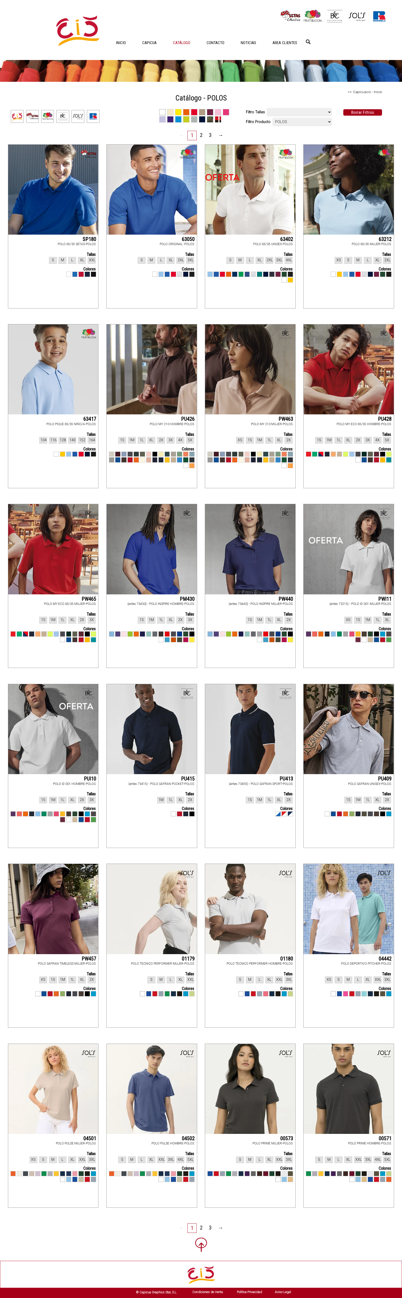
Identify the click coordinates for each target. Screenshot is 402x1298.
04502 (188, 1138)
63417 (89, 419)
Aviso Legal (283, 1292)
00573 (286, 1138)
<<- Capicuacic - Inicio (365, 92)
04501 (89, 1138)
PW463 (285, 419)
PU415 (188, 779)
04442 (385, 959)
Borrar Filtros (362, 112)
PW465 (89, 599)
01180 (286, 959)
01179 (188, 959)
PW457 (89, 959)
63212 (385, 239)
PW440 (285, 599)
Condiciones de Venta (207, 1292)
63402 (286, 239)
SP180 (89, 239)
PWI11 (384, 599)
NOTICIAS (248, 43)
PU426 (188, 419)
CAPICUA (149, 43)
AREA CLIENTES (285, 43)
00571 (385, 1138)
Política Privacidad (249, 1292)
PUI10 (90, 779)
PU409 (384, 779)
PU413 (286, 779)
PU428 (384, 419)
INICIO (121, 43)
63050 (188, 239)
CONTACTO (215, 43)
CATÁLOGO (181, 43)
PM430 (187, 599)
